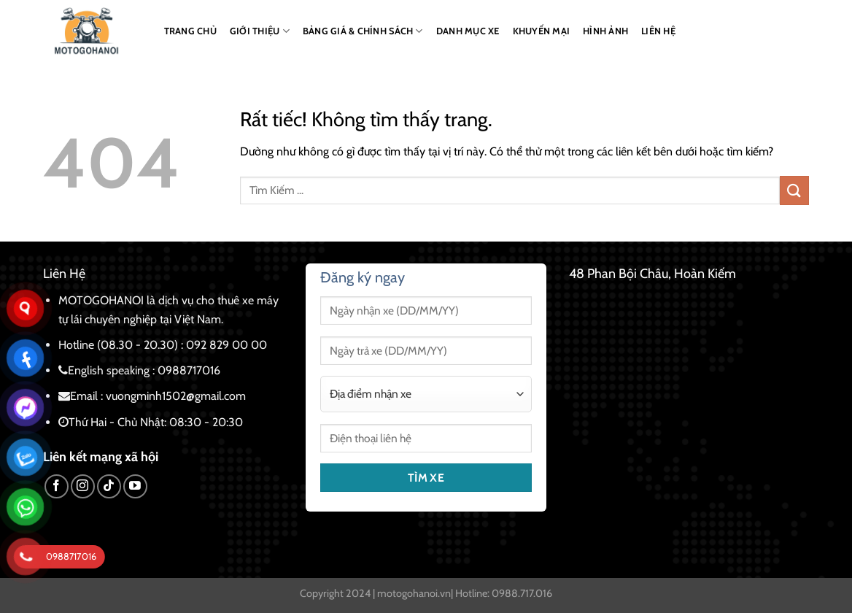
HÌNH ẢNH (605, 31)
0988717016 (189, 370)
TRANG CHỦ (190, 31)
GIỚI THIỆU (260, 31)
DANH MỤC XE (468, 31)
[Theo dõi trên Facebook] (56, 486)
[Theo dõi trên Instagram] (83, 486)
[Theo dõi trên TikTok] (109, 486)
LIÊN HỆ (658, 31)
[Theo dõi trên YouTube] (135, 486)
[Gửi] (794, 190)
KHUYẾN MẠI (541, 31)
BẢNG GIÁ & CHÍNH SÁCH (363, 31)
